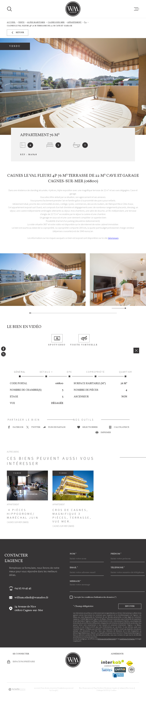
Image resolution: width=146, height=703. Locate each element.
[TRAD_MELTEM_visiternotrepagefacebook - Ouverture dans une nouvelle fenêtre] (3, 349)
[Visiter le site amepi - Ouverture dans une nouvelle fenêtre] (107, 670)
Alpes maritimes (36, 22)
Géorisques (113, 238)
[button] (124, 308)
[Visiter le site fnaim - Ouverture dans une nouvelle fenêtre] (129, 663)
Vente (21, 22)
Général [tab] (20, 373)
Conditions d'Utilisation (127, 639)
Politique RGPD (103, 690)
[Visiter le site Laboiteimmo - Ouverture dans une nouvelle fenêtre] (17, 689)
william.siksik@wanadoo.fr (31, 597)
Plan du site (98, 688)
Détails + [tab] (46, 373)
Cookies (113, 690)
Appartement (74, 22)
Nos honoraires (85, 688)
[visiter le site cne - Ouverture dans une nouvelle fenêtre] (131, 669)
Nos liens (130, 688)
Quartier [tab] (125, 373)
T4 (85, 22)
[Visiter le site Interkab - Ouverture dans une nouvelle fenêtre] (112, 663)
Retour (17, 32)
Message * (75, 581)
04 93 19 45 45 (23, 588)
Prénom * (116, 554)
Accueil (11, 22)
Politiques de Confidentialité (106, 639)
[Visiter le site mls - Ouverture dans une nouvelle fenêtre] (118, 675)
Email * (74, 568)
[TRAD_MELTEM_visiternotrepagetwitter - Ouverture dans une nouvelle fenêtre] (3, 354)
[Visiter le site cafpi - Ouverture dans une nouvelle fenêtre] (120, 669)
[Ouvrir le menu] (136, 9)
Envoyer (130, 606)
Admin (121, 688)
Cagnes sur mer (56, 22)
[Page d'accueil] (73, 8)
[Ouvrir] (9, 9)
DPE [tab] (69, 373)
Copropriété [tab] (95, 373)
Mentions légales (111, 688)
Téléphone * (118, 568)
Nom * (73, 554)
